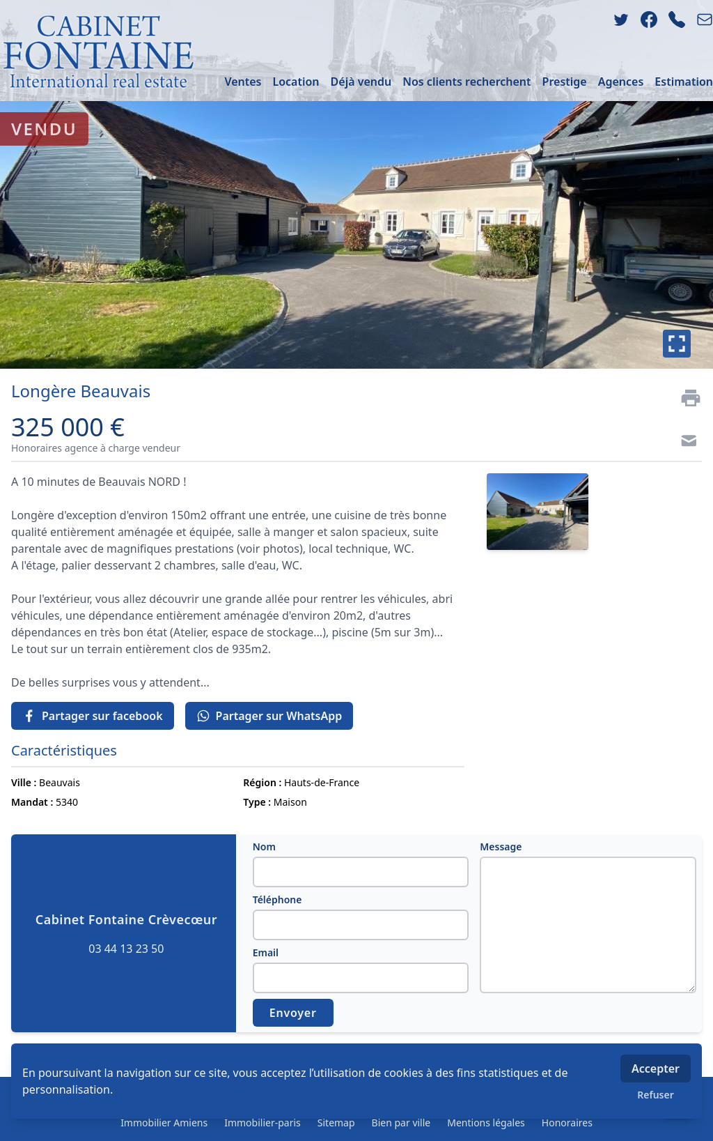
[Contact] (685, 442)
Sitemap (336, 1122)
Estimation (684, 81)
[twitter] (621, 19)
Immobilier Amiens (163, 1122)
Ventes (242, 81)
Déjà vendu (361, 81)
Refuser (655, 1094)
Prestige (564, 81)
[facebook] (649, 19)
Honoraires (567, 1122)
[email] (704, 19)
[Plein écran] (677, 344)
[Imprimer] (685, 398)
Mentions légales (486, 1122)
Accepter (656, 1068)
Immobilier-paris (262, 1122)
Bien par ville (401, 1122)
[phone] (676, 19)
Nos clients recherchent (466, 81)
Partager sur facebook (92, 715)
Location (295, 81)
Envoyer (293, 1012)
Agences (621, 81)
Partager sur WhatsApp (269, 715)
